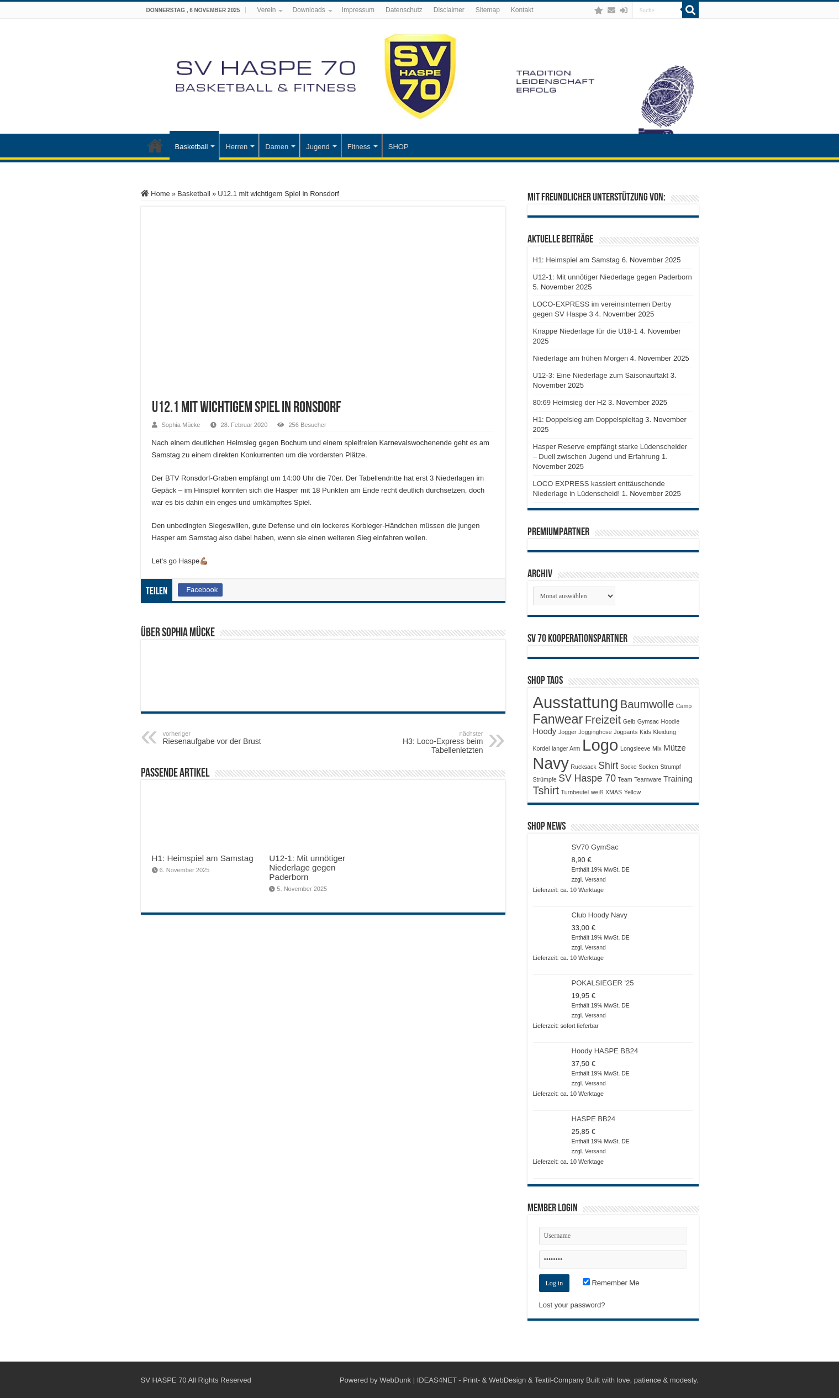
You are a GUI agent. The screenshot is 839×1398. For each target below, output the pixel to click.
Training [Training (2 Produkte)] (678, 778)
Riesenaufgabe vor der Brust (219, 738)
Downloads (308, 10)
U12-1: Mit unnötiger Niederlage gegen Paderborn (307, 867)
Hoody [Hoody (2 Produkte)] (545, 731)
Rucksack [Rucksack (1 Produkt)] (583, 766)
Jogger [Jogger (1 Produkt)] (567, 732)
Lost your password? (572, 1305)
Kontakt (522, 10)
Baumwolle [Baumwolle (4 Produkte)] (647, 704)
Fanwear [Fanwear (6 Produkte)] (558, 719)
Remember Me (611, 1283)
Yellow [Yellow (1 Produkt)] (632, 792)
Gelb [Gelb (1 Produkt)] (629, 721)
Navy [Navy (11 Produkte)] (551, 763)
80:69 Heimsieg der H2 (569, 402)
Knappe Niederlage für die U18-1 (585, 331)
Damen (276, 147)
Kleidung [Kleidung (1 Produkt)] (664, 732)
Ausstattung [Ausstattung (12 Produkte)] (576, 702)
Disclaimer (449, 10)
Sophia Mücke (181, 424)
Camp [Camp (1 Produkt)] (684, 706)
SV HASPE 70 (164, 1380)
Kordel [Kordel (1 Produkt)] (541, 748)
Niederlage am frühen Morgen (581, 358)
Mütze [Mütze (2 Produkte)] (674, 747)
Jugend (318, 147)
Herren (236, 147)
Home (155, 193)
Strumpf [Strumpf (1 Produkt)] (670, 766)
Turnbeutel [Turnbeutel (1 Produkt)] (575, 792)
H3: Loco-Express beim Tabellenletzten (426, 742)
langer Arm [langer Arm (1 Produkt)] (566, 748)
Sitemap (488, 10)
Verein (266, 10)
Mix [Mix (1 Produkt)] (657, 748)
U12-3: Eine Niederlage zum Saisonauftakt (601, 375)
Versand (595, 880)
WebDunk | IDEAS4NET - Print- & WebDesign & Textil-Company (481, 1380)
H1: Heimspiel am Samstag (203, 858)
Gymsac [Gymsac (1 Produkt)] (648, 721)
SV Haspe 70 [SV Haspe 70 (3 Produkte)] (587, 778)
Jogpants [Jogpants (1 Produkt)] (625, 732)
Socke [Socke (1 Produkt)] (628, 766)
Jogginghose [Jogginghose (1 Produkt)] (594, 732)
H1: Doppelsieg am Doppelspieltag (588, 419)
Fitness (359, 147)
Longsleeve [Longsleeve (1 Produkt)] (635, 748)
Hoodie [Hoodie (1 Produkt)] (670, 721)
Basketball (191, 147)
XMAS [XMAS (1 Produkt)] (613, 792)
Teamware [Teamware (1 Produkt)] (647, 779)
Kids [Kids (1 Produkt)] (645, 732)
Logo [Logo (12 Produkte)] (600, 745)
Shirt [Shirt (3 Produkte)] (608, 765)
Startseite (155, 145)
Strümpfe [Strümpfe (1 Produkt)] (545, 779)
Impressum (358, 10)
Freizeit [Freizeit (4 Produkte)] (603, 720)
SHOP (398, 147)
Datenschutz (404, 10)
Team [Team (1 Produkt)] (625, 779)
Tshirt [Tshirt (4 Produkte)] (546, 790)
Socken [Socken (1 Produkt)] (648, 766)
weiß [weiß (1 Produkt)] (597, 792)
